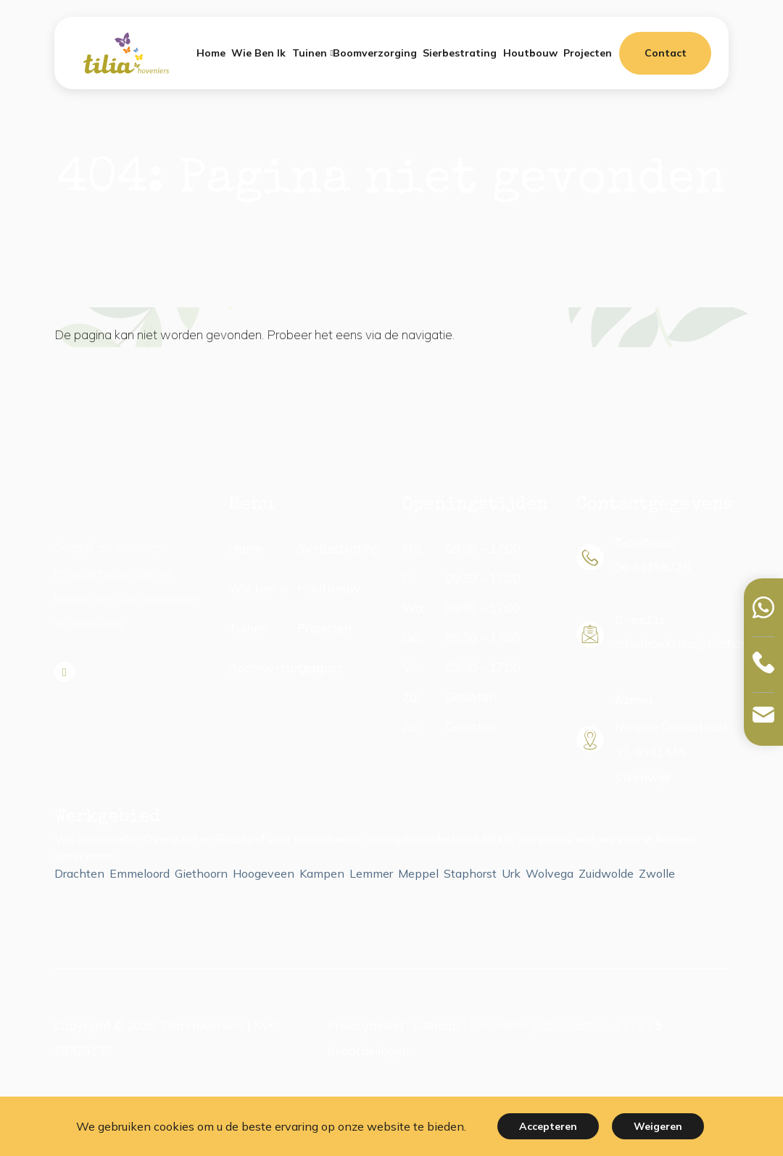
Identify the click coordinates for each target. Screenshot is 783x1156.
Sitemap (436, 1025)
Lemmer (371, 873)
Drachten (79, 873)
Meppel (418, 873)
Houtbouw (328, 588)
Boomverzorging (275, 667)
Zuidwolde (606, 873)
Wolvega (549, 873)
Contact (666, 52)
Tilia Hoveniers (201, 1025)
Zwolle (657, 873)
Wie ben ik (258, 588)
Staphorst (470, 873)
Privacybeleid (365, 1025)
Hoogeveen (263, 873)
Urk (511, 873)
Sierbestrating (338, 548)
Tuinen (248, 628)
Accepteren (548, 1126)
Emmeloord (139, 873)
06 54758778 (652, 567)
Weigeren (658, 1126)
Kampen (321, 873)
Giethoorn (201, 873)
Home (245, 548)
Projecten (324, 628)
